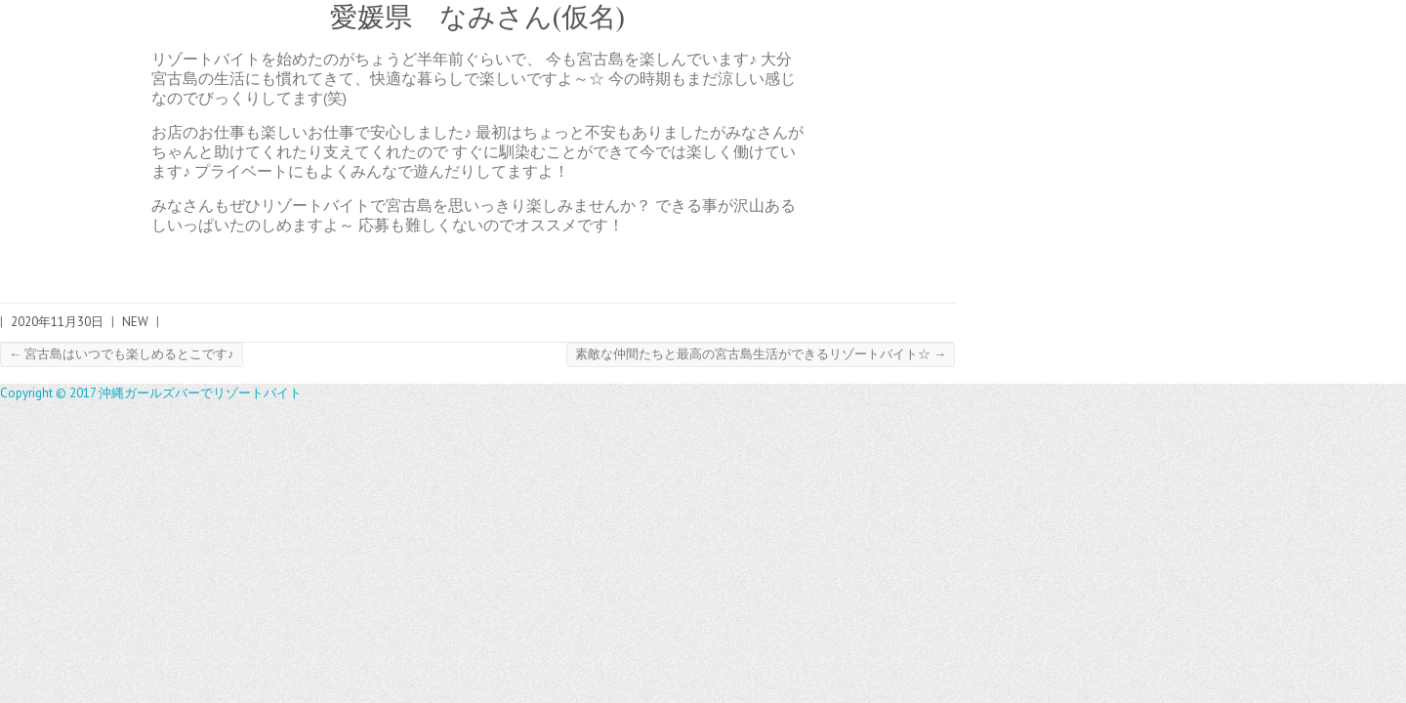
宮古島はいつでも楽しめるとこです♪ (121, 354)
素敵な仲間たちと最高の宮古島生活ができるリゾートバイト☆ (760, 354)
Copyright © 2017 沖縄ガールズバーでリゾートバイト (151, 393)
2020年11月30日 (57, 321)
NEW (135, 321)
